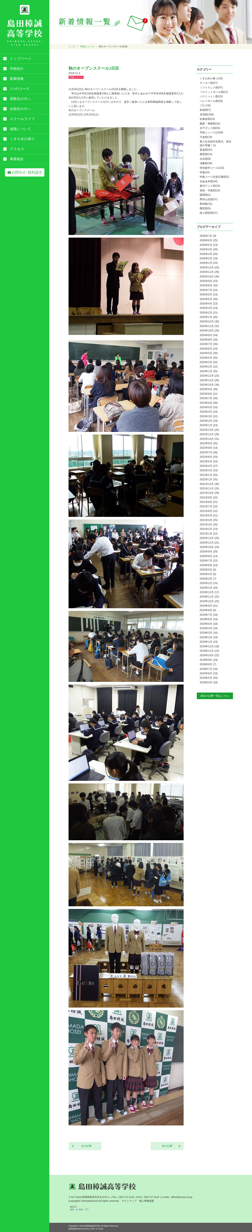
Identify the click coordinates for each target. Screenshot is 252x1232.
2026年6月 (209, 240)
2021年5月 (209, 515)
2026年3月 (209, 254)
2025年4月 (209, 303)
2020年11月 (209, 542)
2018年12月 (209, 646)
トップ (72, 46)
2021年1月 (209, 533)
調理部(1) (205, 194)
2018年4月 (209, 682)
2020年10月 (209, 547)
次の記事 (85, 1146)
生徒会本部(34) (208, 181)
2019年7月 (209, 614)
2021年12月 (209, 484)
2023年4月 (209, 411)
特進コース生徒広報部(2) (214, 176)
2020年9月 (209, 551)
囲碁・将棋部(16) (210, 123)
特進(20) (205, 172)
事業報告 (17, 159)
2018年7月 (209, 669)
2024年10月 (209, 330)
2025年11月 (209, 272)
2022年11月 (209, 434)
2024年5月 (209, 353)
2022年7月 (209, 452)
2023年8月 (209, 393)
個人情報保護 (146, 1200)
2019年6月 (209, 619)
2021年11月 (209, 488)
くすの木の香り (22, 139)
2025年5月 (209, 299)
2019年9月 (209, 605)
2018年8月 (208, 664)
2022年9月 (209, 443)
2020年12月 (209, 538)
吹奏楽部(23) (207, 119)
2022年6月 (209, 456)
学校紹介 (17, 69)
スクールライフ (22, 119)
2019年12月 (209, 592)
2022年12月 (209, 429)
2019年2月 (209, 637)
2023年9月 (209, 389)
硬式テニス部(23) (210, 185)
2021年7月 (209, 506)
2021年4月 (209, 520)
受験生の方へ (20, 99)
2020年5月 (208, 569)
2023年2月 (209, 420)
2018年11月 (209, 650)
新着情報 (17, 79)
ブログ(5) (205, 105)
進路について (20, 129)
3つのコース (20, 89)
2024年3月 (209, 362)
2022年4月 (209, 466)
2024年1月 (209, 371)
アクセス (17, 149)
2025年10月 (209, 276)
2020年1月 (209, 587)
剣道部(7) (205, 110)
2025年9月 (209, 281)
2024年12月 (209, 321)
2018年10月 (209, 655)
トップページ (20, 59)
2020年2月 (209, 583)
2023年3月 (209, 416)
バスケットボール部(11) (214, 92)
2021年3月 (209, 524)
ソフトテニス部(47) (211, 87)
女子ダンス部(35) (210, 128)
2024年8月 (209, 339)
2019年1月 (209, 641)
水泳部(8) (205, 158)
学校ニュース (87, 46)
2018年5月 (209, 677)
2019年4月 (209, 628)
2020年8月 (209, 556)
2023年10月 (209, 384)
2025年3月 (209, 308)
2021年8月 (209, 502)
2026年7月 (208, 235)
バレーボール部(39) (211, 101)
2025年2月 (209, 312)
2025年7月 (209, 290)
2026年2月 (209, 258)
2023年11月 (209, 380)
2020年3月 (208, 578)
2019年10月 (209, 601)
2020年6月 (209, 565)
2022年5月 (209, 461)
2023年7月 (209, 398)
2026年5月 (209, 245)
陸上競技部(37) (208, 212)
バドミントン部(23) (211, 96)
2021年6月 (209, 511)
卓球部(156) (207, 114)
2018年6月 (209, 673)
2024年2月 (209, 366)
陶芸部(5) (205, 208)
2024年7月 (209, 344)
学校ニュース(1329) (211, 132)
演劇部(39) (206, 163)
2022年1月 (209, 479)
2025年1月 (209, 317)
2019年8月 (208, 610)
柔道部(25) (206, 149)
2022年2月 (209, 475)
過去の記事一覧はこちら (214, 695)
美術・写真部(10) (210, 190)
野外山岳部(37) (208, 199)
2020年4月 (208, 574)
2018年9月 (209, 659)
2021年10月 (209, 493)
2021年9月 (209, 497)
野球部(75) (206, 204)
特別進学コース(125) (212, 167)
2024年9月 (209, 335)
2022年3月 (209, 470)
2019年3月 (209, 632)
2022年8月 (209, 447)
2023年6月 (209, 402)
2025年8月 (209, 285)
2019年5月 (209, 623)
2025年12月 (209, 267)
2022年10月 (209, 439)
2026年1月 (209, 262)
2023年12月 (209, 375)
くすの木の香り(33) (211, 78)
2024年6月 (209, 348)
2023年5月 (209, 407)
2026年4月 (209, 249)
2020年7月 (209, 560)
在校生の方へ (20, 109)
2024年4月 (209, 357)
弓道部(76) (206, 137)
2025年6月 (209, 294)
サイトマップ (129, 1200)
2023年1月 (209, 425)
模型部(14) (206, 154)
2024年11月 (209, 326)
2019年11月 (209, 596)
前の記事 (168, 1146)
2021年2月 (209, 529)
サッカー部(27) (208, 83)
